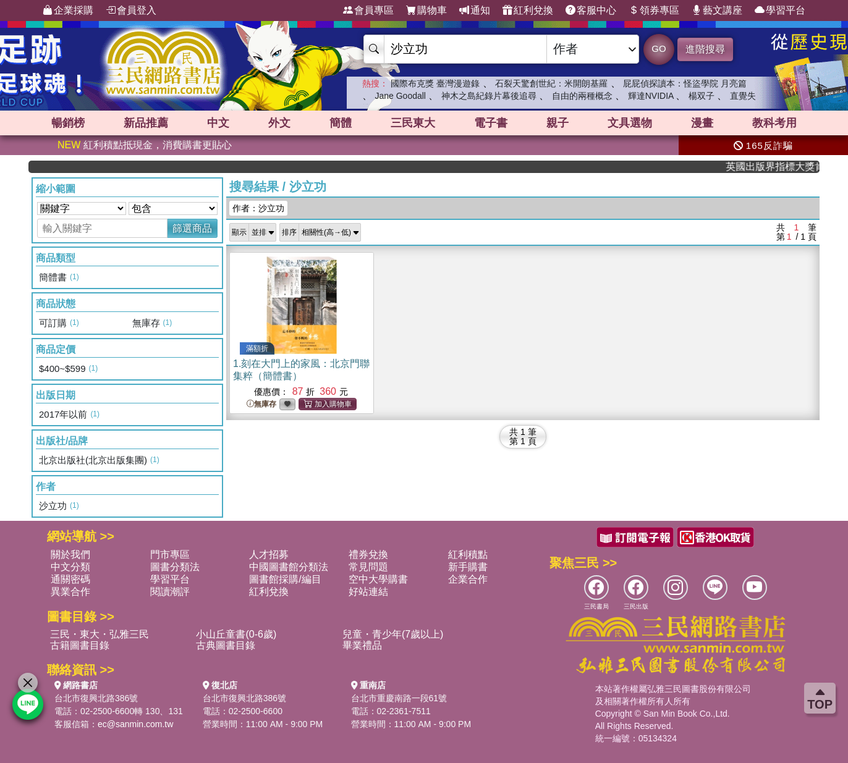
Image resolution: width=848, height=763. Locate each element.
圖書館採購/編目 (285, 579)
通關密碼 (70, 579)
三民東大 (413, 123)
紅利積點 (468, 554)
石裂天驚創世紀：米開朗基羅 (551, 83)
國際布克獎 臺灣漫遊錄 (435, 83)
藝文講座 (717, 10)
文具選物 (630, 123)
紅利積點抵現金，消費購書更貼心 (144, 145)
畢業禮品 (362, 645)
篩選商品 (192, 228)
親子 (557, 123)
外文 (279, 123)
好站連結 (368, 591)
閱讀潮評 (170, 591)
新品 (146, 123)
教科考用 (774, 123)
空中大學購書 (378, 579)
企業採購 (68, 10)
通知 (474, 10)
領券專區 (654, 10)
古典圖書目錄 (225, 645)
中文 (218, 123)
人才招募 (269, 554)
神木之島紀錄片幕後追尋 (488, 96)
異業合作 (70, 591)
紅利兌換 (527, 10)
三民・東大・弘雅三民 (99, 634)
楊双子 (701, 96)
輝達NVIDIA (652, 96)
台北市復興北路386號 (96, 698)
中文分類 (70, 567)
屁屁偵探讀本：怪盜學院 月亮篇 (685, 83)
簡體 (340, 123)
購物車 (426, 10)
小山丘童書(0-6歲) (236, 634)
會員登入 (131, 10)
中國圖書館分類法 (288, 567)
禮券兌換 (368, 554)
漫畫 (702, 123)
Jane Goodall (400, 96)
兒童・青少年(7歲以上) (393, 634)
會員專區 (368, 10)
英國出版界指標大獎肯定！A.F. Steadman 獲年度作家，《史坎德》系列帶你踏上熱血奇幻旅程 (781, 166)
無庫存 (261, 404)
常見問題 (368, 567)
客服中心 (591, 10)
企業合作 (468, 579)
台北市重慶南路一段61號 (399, 698)
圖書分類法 (175, 567)
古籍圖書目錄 (79, 645)
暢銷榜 (68, 123)
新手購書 (468, 567)
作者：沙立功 (258, 208)
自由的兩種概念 (582, 96)
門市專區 (170, 554)
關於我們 (70, 554)
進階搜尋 (705, 49)
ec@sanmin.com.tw (135, 724)
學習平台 (780, 10)
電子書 (490, 123)
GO (658, 48)
